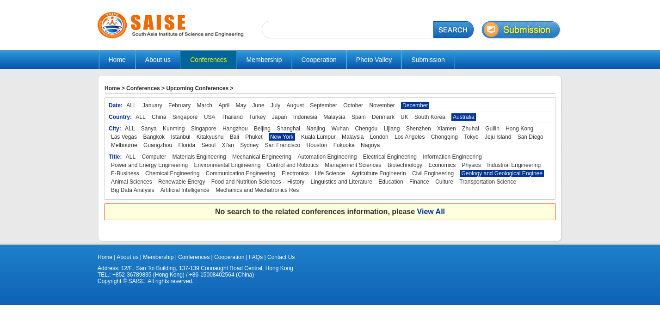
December (415, 105)
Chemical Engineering (172, 173)
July (275, 105)
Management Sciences (353, 165)
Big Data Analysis (132, 190)
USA (210, 117)
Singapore (185, 117)
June (259, 105)
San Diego (530, 137)
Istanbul (180, 137)
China (159, 117)
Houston (317, 145)
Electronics (295, 173)
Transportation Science (487, 182)
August (295, 105)
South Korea (429, 117)
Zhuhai (470, 128)
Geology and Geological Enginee (501, 173)
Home (117, 59)
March (204, 105)
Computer (154, 157)
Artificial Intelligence (185, 190)
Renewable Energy (181, 182)
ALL (131, 105)
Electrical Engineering (390, 157)
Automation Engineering (327, 157)
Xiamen (446, 128)
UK (404, 117)
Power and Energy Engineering (149, 165)
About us (127, 257)
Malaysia (334, 117)
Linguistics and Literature (341, 182)
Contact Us (280, 257)
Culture (444, 182)
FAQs (256, 257)
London (379, 137)
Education (390, 182)
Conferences (143, 88)
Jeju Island (498, 137)
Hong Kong (519, 128)
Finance (419, 182)
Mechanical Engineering (261, 157)
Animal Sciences (131, 182)
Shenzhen (418, 128)
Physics (471, 165)
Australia (464, 117)
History (295, 182)
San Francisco (283, 145)
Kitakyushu (210, 137)
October (353, 105)
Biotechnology (405, 165)
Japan (279, 117)
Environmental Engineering (227, 165)
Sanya (149, 128)
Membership (158, 257)
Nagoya (370, 145)
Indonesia (305, 117)
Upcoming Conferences (197, 88)
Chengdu (366, 128)
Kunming (174, 128)
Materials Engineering (199, 157)
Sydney (249, 145)
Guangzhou (157, 145)
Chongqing (444, 137)
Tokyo (471, 137)
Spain (359, 117)
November (382, 105)
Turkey (257, 117)
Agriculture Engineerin (379, 173)
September (323, 105)
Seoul (208, 145)
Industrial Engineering (514, 165)
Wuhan (340, 128)
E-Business (125, 173)
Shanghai (288, 128)
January (152, 105)
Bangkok (154, 137)
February (179, 105)
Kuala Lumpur (318, 137)
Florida (186, 145)
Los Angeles (410, 137)
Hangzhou (235, 128)
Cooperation (229, 257)
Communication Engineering (241, 173)
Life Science (330, 173)
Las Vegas (124, 137)
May (241, 105)
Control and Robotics (293, 165)
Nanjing (315, 128)
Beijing (262, 128)
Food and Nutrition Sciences (246, 182)
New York (282, 137)
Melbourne (124, 145)
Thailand (232, 117)
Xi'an (228, 145)
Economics (442, 165)
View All (431, 212)
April (223, 105)
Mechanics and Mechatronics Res (257, 190)
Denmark (383, 117)
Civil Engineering (433, 173)
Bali (234, 137)
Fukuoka (344, 145)
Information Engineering (452, 157)
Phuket (253, 137)
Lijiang (392, 128)
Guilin (492, 128)
